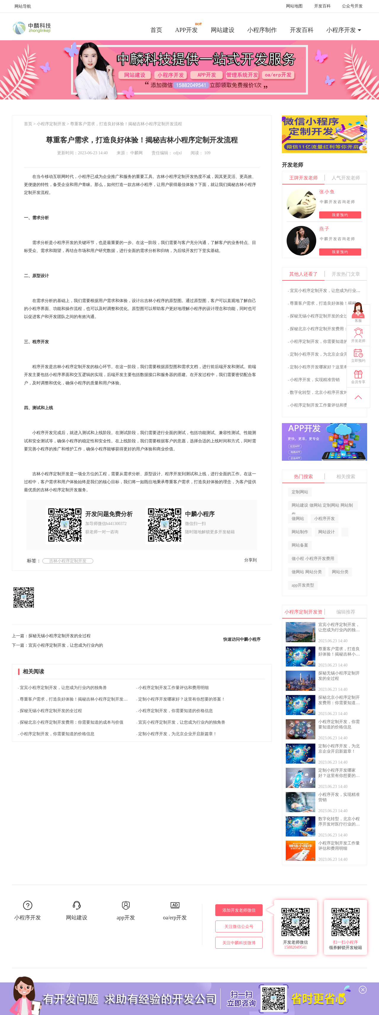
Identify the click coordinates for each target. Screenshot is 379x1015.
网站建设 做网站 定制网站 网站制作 (322, 506)
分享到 (250, 560)
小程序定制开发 (51, 124)
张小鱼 (327, 191)
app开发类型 (303, 585)
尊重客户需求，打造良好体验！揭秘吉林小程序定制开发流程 (126, 124)
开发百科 (322, 6)
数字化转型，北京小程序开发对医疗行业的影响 (333, 392)
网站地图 (294, 6)
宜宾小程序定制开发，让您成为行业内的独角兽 (63, 687)
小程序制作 (262, 30)
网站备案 (300, 545)
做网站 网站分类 (307, 572)
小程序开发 (341, 30)
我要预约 (340, 215)
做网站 (298, 518)
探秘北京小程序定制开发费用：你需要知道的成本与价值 (71, 722)
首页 (156, 30)
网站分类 (340, 572)
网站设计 (326, 532)
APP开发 (188, 28)
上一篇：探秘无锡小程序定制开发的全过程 (51, 636)
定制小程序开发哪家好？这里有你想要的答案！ (181, 699)
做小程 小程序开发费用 (313, 558)
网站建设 (223, 30)
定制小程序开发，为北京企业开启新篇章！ (177, 734)
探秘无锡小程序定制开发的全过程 (51, 711)
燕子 (324, 228)
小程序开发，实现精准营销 (315, 380)
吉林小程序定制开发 (67, 561)
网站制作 (300, 532)
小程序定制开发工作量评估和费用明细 (173, 687)
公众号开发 (352, 6)
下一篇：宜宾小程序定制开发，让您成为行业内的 (57, 645)
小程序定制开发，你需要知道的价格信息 (57, 734)
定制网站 (300, 492)
